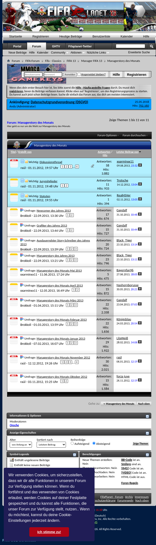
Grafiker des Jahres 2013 (52, 225)
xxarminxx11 (28, 274)
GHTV (56, 46)
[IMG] (125, 468)
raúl (23, 168)
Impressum (142, 497)
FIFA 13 (71, 61)
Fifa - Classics (53, 61)
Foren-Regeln (129, 483)
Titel (13, 152)
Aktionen (76, 52)
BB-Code (126, 460)
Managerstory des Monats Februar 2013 (62, 319)
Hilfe (116, 75)
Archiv (129, 497)
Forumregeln (125, 500)
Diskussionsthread (50, 162)
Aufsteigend (80, 443)
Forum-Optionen (107, 135)
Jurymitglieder (48, 181)
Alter (13, 439)
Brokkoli (25, 216)
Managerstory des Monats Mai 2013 (59, 270)
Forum (36, 46)
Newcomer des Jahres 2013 (54, 210)
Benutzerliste (101, 36)
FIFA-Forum (32, 61)
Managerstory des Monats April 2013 (60, 285)
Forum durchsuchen (134, 135)
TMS (94, 522)
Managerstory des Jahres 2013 (55, 255)
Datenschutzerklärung (102, 500)
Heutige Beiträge (70, 36)
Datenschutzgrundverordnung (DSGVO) (59, 102)
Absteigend (101, 443)
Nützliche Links (96, 52)
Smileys (126, 464)
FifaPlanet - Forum (111, 497)
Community (58, 52)
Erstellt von (24, 152)
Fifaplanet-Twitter (80, 46)
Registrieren (136, 75)
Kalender (127, 36)
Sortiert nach (45, 439)
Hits (105, 155)
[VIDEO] (126, 472)
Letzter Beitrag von (129, 152)
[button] (62, 521)
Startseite (15, 36)
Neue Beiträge (18, 52)
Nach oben (144, 403)
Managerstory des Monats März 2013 (60, 300)
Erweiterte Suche (139, 52)
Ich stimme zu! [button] (49, 532)
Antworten (104, 152)
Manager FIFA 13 (91, 61)
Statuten (44, 196)
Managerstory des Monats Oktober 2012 (62, 376)
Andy (12, 106)
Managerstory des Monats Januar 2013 (61, 338)
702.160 (144, 105)
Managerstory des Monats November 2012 (63, 357)
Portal (17, 46)
